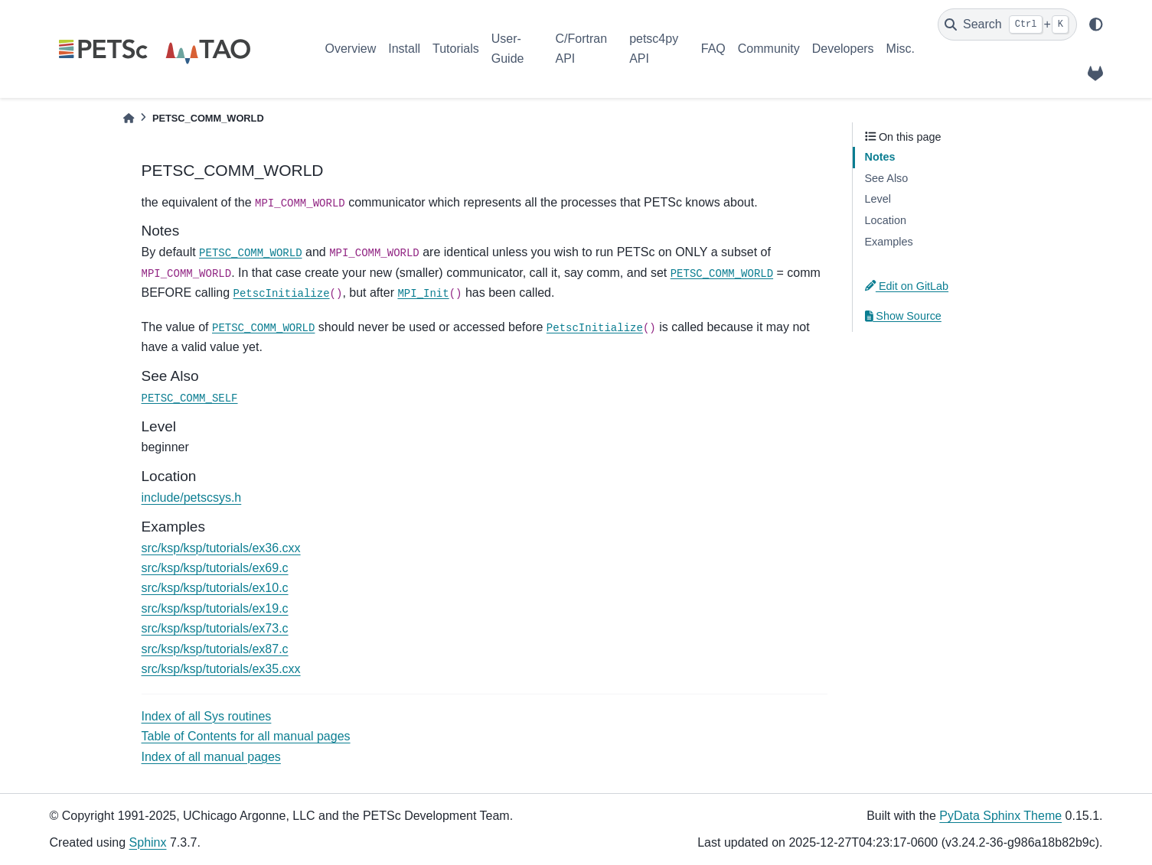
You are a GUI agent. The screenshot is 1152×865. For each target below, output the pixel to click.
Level (878, 199)
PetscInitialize (281, 294)
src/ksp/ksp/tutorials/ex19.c (215, 608)
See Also (887, 178)
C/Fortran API (581, 48)
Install (404, 48)
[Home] (128, 118)
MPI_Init (423, 294)
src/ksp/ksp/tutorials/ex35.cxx (221, 668)
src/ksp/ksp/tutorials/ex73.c (215, 628)
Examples (889, 242)
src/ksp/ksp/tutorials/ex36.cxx (221, 547)
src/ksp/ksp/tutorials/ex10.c (215, 587)
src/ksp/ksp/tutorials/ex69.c (215, 567)
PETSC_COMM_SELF (190, 398)
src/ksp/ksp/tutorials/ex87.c (215, 648)
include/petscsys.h (192, 497)
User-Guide (507, 48)
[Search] (1007, 24)
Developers (843, 48)
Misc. (900, 48)
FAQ (713, 48)
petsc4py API (653, 48)
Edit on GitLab (907, 286)
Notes (880, 157)
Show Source (903, 316)
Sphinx (148, 842)
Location (885, 220)
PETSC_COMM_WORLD (250, 253)
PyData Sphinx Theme (1000, 815)
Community (769, 48)
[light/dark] (1096, 24)
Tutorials (455, 48)
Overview (351, 48)
